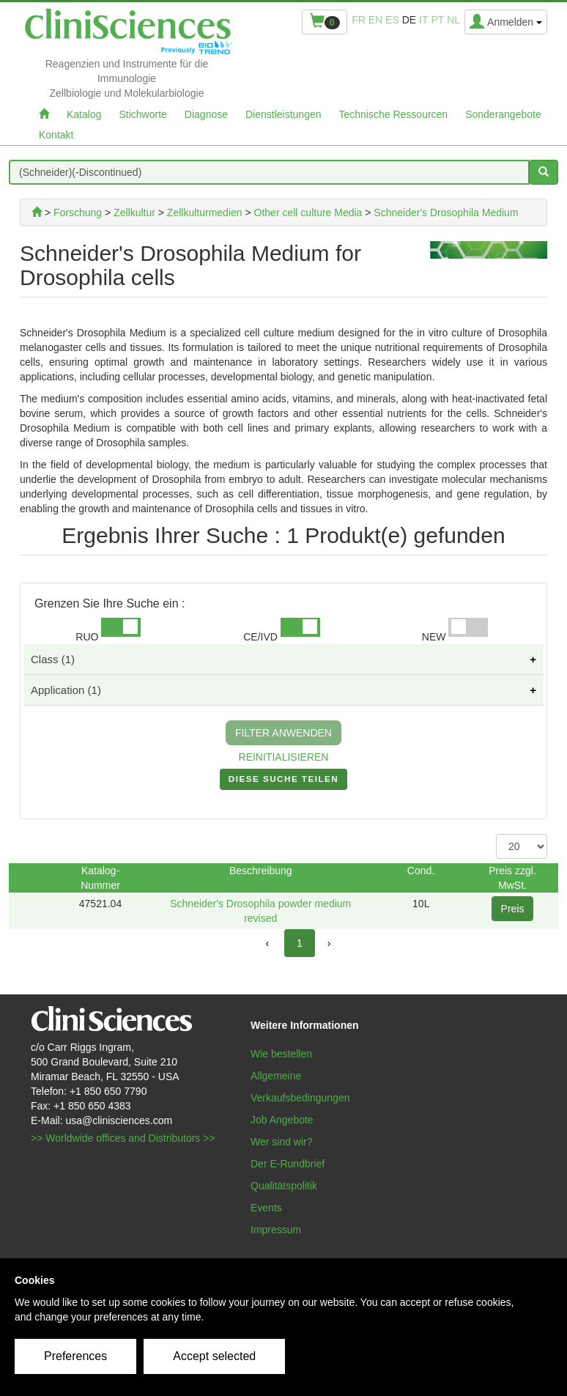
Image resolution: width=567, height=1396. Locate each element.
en (375, 20)
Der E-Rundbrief (288, 1164)
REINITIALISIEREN (284, 757)
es (392, 20)
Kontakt (56, 135)
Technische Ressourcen (393, 114)
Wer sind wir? (282, 1142)
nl (453, 20)
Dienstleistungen (283, 114)
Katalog (84, 114)
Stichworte (142, 114)
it (423, 20)
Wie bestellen (281, 1054)
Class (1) (53, 659)
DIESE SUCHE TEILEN (283, 782)
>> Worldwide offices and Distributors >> (123, 1138)
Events (266, 1208)
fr (359, 20)
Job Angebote (282, 1120)
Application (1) (66, 690)
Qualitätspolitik (284, 1186)
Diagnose (206, 114)
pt (437, 20)
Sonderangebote (503, 114)
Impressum (276, 1230)
